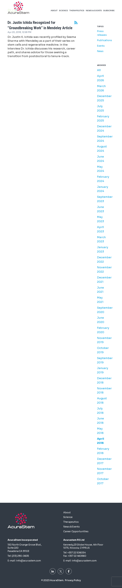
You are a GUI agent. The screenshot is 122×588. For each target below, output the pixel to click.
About (54, 6)
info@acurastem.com (28, 560)
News (100, 51)
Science (63, 6)
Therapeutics (76, 6)
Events (101, 45)
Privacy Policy (73, 580)
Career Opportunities (75, 531)
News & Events (94, 6)
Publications (104, 40)
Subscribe (109, 6)
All (99, 70)
